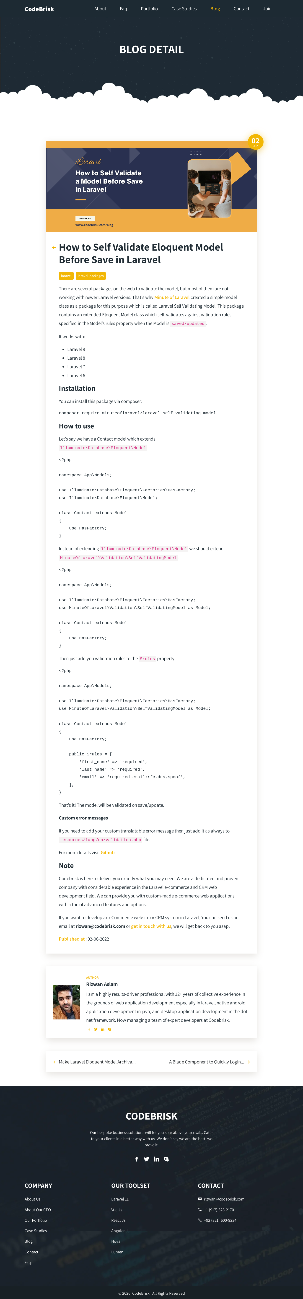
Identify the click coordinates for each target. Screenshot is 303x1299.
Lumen (117, 1250)
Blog (29, 1240)
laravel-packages (91, 275)
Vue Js (116, 1209)
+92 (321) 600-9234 (217, 1220)
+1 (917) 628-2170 (215, 1209)
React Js (118, 1219)
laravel (66, 275)
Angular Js (120, 1230)
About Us (32, 1199)
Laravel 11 (119, 1199)
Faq (28, 1261)
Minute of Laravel (172, 297)
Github (108, 852)
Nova (115, 1240)
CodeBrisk (39, 9)
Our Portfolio (36, 1219)
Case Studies (35, 1230)
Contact (31, 1250)
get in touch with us (151, 926)
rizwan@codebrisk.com (221, 1199)
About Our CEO (37, 1209)
